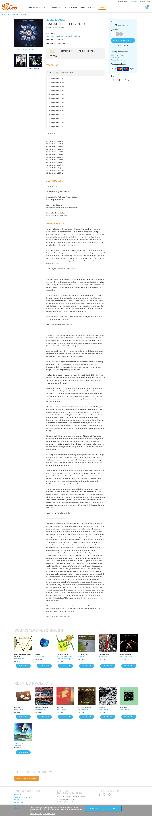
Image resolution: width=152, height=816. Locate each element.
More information (36, 813)
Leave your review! (29, 49)
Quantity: (114, 30)
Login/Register (123, 1)
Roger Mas (81, 657)
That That (59, 707)
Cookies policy (19, 802)
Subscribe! (133, 1)
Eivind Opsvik (63, 36)
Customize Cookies (49, 813)
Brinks (37, 654)
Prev (53, 72)
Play (50, 72)
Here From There (125, 654)
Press (53, 56)
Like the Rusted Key (84, 707)
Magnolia (102, 707)
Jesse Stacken (12, 14)
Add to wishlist (124, 45)
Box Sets (92, 8)
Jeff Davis (74, 36)
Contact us (17, 794)
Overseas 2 (18, 707)
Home (4, 14)
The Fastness (18, 743)
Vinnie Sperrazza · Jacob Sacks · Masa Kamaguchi (64, 657)
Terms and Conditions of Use (23, 797)
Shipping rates (115, 58)
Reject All (94, 809)
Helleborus (123, 707)
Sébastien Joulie (19, 659)
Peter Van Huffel (40, 709)
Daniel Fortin (39, 657)
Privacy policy (18, 800)
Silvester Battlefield (41, 707)
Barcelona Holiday (62, 654)
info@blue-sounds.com (69, 802)
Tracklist (67, 51)
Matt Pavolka (103, 657)
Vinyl (83, 8)
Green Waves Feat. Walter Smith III (22, 655)
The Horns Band (104, 654)
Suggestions (57, 8)
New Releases (35, 8)
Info (52, 51)
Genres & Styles (71, 8)
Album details (87, 51)
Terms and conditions (118, 60)
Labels (46, 8)
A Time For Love (83, 654)
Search (103, 8)
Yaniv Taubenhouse (126, 657)
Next (57, 72)
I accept (112, 809)
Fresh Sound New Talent (56, 28)
